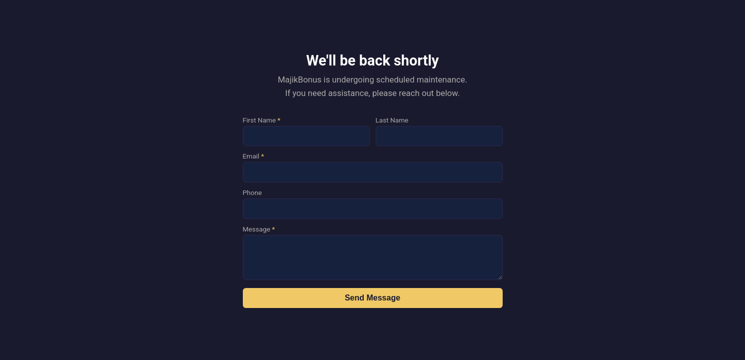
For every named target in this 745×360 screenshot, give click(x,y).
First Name (262, 120)
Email (253, 156)
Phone (252, 192)
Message (259, 229)
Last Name (392, 120)
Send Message (372, 298)
